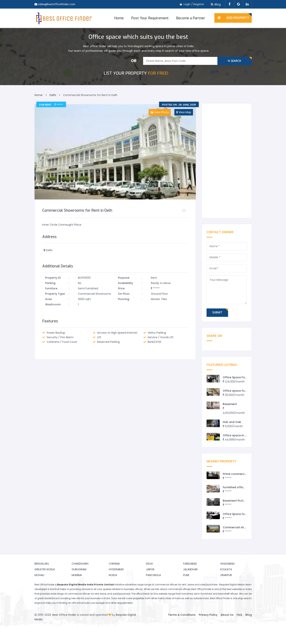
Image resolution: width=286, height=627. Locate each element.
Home (119, 18)
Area (48, 299)
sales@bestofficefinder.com (57, 4)
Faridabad (190, 564)
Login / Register (194, 4)
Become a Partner (190, 18)
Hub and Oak (232, 422)
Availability (125, 283)
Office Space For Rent (238, 377)
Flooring (123, 299)
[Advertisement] (227, 160)
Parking (50, 283)
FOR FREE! (136, 73)
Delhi (149, 564)
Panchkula (153, 575)
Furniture (51, 288)
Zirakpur (226, 575)
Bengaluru (41, 564)
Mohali (39, 575)
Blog (215, 4)
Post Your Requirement (150, 18)
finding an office (68, 602)
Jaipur (150, 569)
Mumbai (77, 575)
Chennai (114, 564)
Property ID (53, 278)
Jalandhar (190, 569)
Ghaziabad (227, 564)
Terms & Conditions (181, 615)
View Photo (160, 112)
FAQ (239, 615)
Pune (186, 575)
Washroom (53, 304)
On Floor (124, 294)
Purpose (123, 278)
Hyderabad (116, 569)
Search (234, 61)
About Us (227, 615)
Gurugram (79, 569)
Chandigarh (80, 564)
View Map (183, 112)
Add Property (231, 18)
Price (121, 288)
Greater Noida (44, 569)
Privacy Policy (208, 615)
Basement (230, 404)
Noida (113, 575)
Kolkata (226, 569)
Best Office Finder (64, 615)
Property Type (55, 294)
